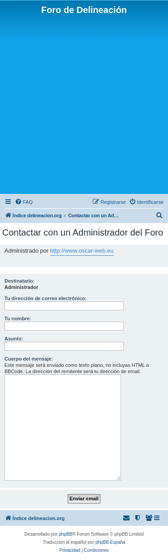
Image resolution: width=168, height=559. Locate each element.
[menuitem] (24, 202)
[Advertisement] (84, 104)
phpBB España (110, 542)
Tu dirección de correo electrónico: (45, 298)
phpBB (65, 534)
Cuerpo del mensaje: (28, 358)
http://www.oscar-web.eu (82, 250)
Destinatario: (19, 281)
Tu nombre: (17, 318)
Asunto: (13, 338)
